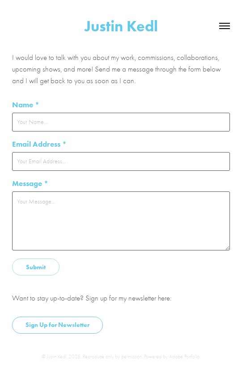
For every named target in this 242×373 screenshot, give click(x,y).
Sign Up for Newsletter (57, 325)
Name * (25, 104)
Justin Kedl (121, 26)
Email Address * (39, 144)
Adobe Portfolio (184, 356)
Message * (30, 183)
